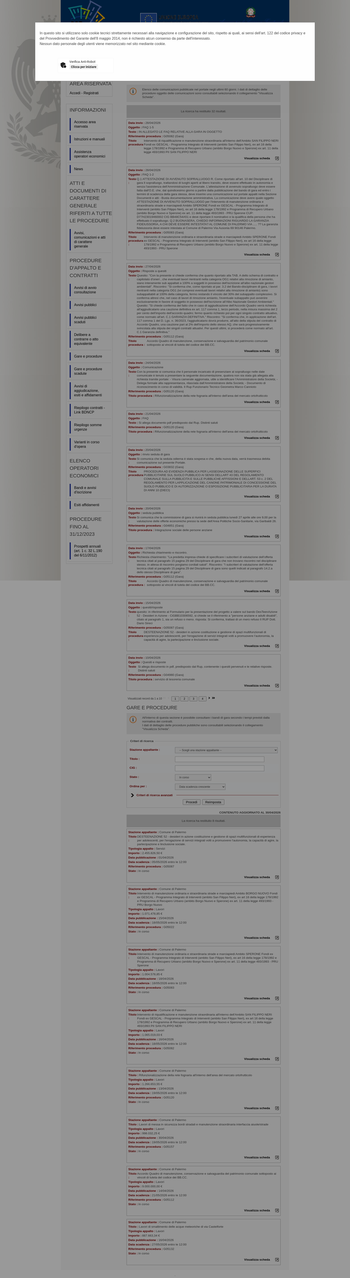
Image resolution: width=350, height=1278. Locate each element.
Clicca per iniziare (83, 67)
